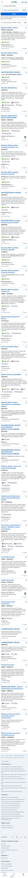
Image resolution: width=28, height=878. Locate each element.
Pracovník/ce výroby (8, 557)
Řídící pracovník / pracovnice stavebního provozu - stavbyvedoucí (10, 716)
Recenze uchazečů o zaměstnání (9, 850)
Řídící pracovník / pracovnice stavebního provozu (10, 734)
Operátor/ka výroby (7, 580)
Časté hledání (6, 761)
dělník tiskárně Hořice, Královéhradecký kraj (11, 791)
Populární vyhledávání (6, 864)
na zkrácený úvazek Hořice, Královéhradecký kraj (12, 812)
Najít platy (3, 872)
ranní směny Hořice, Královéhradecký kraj (11, 805)
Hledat (14, 14)
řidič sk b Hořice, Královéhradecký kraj (10, 807)
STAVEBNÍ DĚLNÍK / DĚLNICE (10, 629)
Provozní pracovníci (7, 665)
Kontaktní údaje (5, 848)
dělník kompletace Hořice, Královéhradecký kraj (12, 768)
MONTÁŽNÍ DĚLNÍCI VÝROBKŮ (11, 192)
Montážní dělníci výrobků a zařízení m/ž (10, 290)
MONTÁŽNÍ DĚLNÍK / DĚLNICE (10, 72)
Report (24, 48)
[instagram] (16, 837)
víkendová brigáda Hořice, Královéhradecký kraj (12, 801)
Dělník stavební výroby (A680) (11, 374)
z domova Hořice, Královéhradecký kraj (10, 803)
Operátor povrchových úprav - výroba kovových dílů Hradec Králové (11, 498)
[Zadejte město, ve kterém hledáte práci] (14, 10)
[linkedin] (25, 837)
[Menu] (2, 2)
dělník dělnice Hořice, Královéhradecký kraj (11, 785)
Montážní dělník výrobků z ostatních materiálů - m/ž (9, 146)
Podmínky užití (4, 868)
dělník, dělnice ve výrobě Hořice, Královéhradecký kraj (13, 774)
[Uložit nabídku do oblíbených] (26, 27)
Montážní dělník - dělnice (9, 27)
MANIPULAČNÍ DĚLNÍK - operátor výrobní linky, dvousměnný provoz (12, 687)
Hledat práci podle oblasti (7, 827)
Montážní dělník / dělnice (9, 53)
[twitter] (21, 837)
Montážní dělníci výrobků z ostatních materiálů (10, 173)
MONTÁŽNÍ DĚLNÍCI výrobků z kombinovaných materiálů (11, 221)
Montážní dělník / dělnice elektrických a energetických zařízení (10, 404)
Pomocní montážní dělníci (9, 346)
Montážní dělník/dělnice (9, 88)
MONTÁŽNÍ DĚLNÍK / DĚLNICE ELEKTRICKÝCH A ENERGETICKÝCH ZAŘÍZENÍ (10, 427)
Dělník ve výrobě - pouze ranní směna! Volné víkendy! (11, 467)
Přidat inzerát (4, 858)
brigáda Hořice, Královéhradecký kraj (9, 797)
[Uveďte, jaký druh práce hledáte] (14, 6)
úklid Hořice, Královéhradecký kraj (9, 809)
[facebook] (12, 837)
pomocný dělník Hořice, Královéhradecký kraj (11, 766)
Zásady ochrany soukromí (7, 870)
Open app (24, 2)
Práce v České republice (6, 866)
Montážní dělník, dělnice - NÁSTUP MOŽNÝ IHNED (9, 116)
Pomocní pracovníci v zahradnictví (8, 603)
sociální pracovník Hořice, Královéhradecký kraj (12, 816)
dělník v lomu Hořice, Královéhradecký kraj (11, 776)
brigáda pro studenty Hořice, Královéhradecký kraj (13, 799)
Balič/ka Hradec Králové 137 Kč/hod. (10, 317)
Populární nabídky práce (6, 825)
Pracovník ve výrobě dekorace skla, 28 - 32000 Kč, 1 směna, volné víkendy (11, 527)
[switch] (25, 22)
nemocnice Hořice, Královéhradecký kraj (10, 814)
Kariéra (2, 852)
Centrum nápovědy (5, 846)
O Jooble (3, 843)
